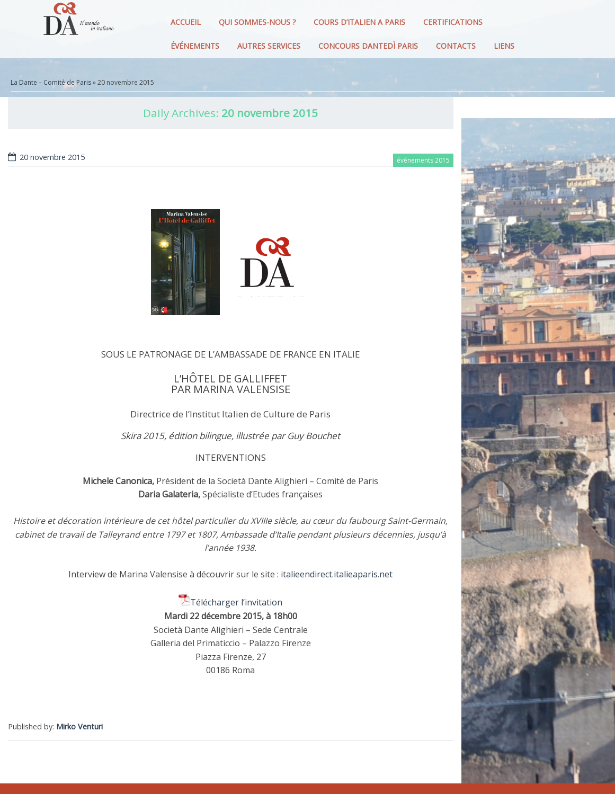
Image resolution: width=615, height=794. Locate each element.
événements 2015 (423, 160)
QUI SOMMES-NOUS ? (257, 22)
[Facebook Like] (451, 706)
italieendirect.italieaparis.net (337, 574)
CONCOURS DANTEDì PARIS (368, 46)
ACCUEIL (186, 22)
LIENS (504, 46)
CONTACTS (456, 46)
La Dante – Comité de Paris (51, 82)
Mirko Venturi (79, 726)
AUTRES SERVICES (268, 46)
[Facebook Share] (448, 706)
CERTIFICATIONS (453, 22)
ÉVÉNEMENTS (195, 46)
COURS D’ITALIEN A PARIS (359, 22)
